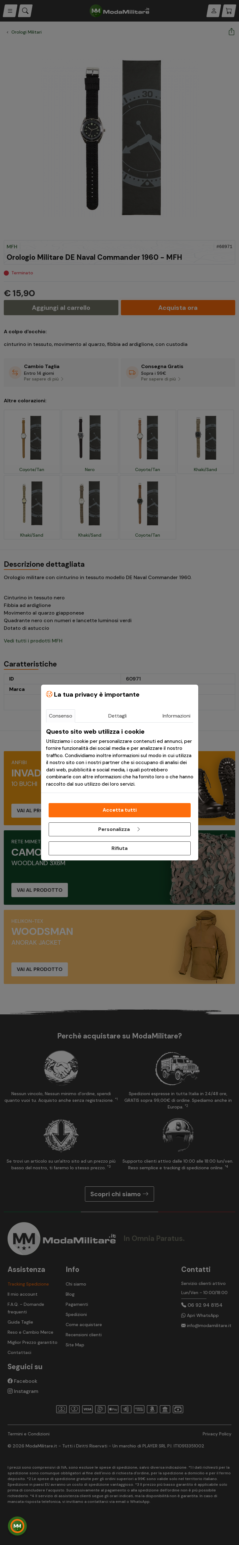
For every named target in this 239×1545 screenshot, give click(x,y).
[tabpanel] (119, 758)
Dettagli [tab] (117, 715)
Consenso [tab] (60, 715)
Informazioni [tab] (176, 715)
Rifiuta (119, 848)
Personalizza (119, 829)
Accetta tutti (120, 810)
